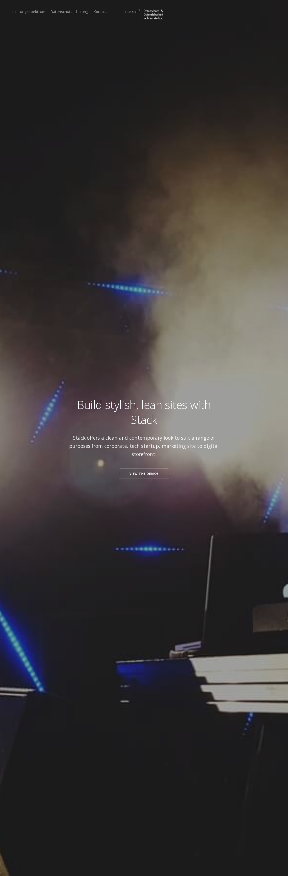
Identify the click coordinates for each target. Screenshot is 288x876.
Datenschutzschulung (69, 11)
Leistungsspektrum (28, 11)
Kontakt (100, 11)
